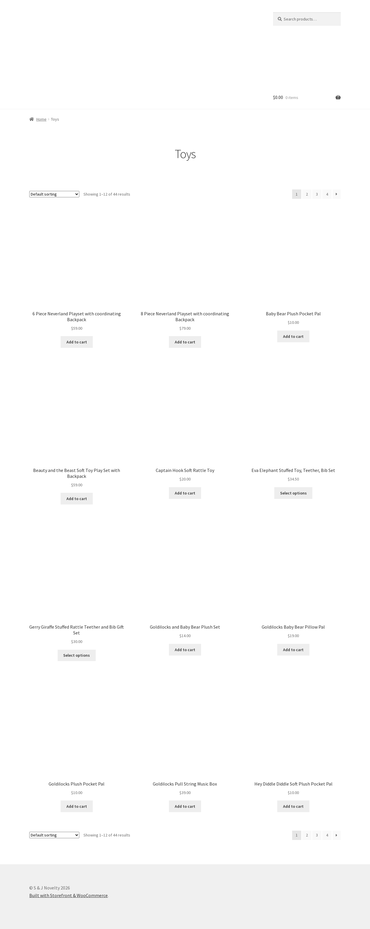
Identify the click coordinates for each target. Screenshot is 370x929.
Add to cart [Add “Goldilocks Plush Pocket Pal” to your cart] (76, 806)
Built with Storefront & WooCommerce (68, 895)
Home (41, 119)
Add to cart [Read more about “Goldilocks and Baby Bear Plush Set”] (185, 649)
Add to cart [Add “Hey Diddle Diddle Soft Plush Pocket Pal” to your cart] (293, 806)
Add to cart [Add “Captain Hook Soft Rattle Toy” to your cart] (185, 493)
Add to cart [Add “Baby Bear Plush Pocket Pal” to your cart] (293, 336)
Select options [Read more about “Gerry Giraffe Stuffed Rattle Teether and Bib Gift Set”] (76, 655)
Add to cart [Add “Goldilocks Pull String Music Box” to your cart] (185, 806)
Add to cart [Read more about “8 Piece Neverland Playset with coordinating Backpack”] (185, 342)
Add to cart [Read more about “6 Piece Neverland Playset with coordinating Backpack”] (76, 342)
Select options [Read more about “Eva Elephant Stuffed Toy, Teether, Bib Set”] (293, 493)
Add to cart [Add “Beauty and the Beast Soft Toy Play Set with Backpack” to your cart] (76, 498)
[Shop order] (54, 194)
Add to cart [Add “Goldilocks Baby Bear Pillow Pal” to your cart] (293, 649)
